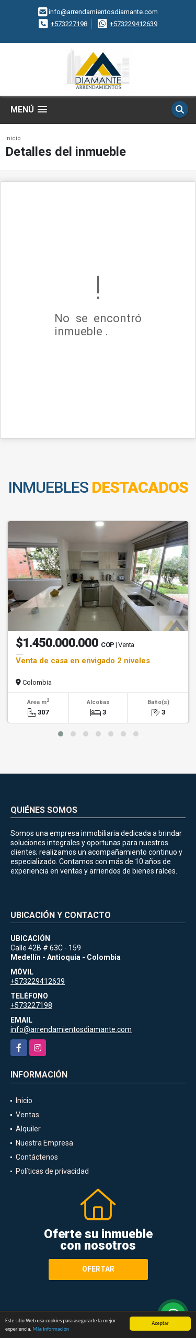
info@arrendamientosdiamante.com (71, 1029)
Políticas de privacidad (52, 1171)
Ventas (27, 1114)
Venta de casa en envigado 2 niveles (83, 660)
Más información (50, 1330)
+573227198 (69, 24)
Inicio (13, 138)
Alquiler (28, 1129)
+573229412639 (133, 24)
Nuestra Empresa (44, 1143)
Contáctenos (37, 1157)
